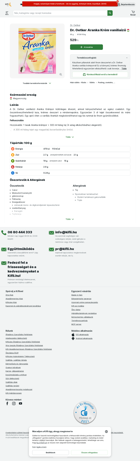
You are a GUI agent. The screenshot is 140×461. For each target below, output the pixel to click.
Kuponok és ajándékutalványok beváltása (23, 306)
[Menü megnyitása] (7, 13)
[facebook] (7, 403)
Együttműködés (21, 249)
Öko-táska (75, 309)
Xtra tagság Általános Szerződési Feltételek (24, 345)
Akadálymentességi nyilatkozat (19, 389)
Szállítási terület (12, 386)
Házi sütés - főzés (78, 82)
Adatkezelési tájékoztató (16, 338)
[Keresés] (110, 13)
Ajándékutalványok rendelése (84, 313)
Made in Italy (76, 295)
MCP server (76, 324)
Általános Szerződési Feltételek (19, 334)
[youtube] (20, 403)
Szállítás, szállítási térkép (16, 360)
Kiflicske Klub (11, 302)
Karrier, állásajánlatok (15, 371)
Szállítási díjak (11, 382)
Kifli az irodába (77, 306)
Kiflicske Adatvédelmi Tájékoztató (20, 356)
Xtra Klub (9, 295)
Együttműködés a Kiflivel (16, 375)
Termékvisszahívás (79, 320)
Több (124, 68)
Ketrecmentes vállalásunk (82, 317)
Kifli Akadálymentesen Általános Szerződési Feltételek (29, 349)
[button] (126, 4)
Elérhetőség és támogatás (17, 364)
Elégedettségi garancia (81, 299)
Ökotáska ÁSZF (12, 353)
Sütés (92, 82)
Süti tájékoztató (12, 378)
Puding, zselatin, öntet (107, 82)
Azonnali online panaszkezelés (84, 302)
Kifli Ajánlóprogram (14, 393)
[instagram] (13, 403)
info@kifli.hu (66, 232)
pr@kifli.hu (64, 249)
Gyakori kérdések (13, 367)
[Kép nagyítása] (61, 74)
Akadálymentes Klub (14, 299)
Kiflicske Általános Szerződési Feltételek (23, 342)
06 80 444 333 (20, 232)
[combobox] (60, 13)
